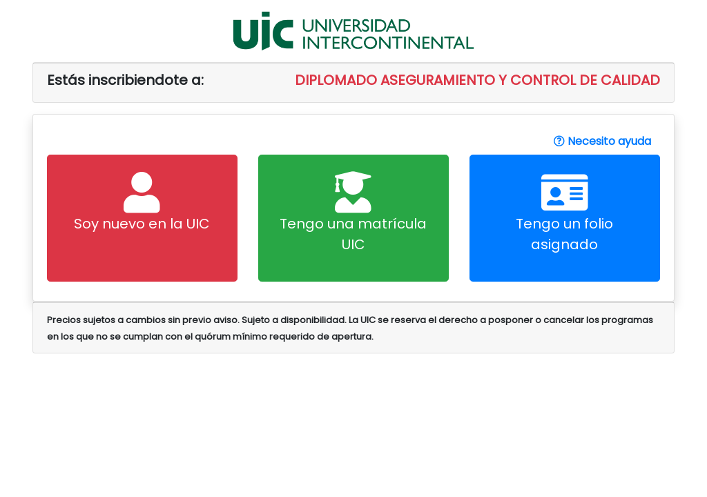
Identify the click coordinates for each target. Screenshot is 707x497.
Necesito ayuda (602, 141)
